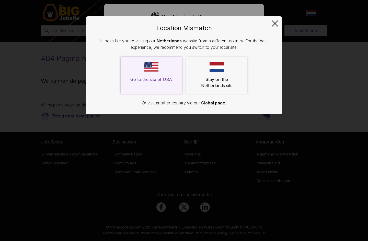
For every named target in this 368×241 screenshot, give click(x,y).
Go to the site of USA (151, 72)
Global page (213, 102)
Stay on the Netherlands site (217, 75)
